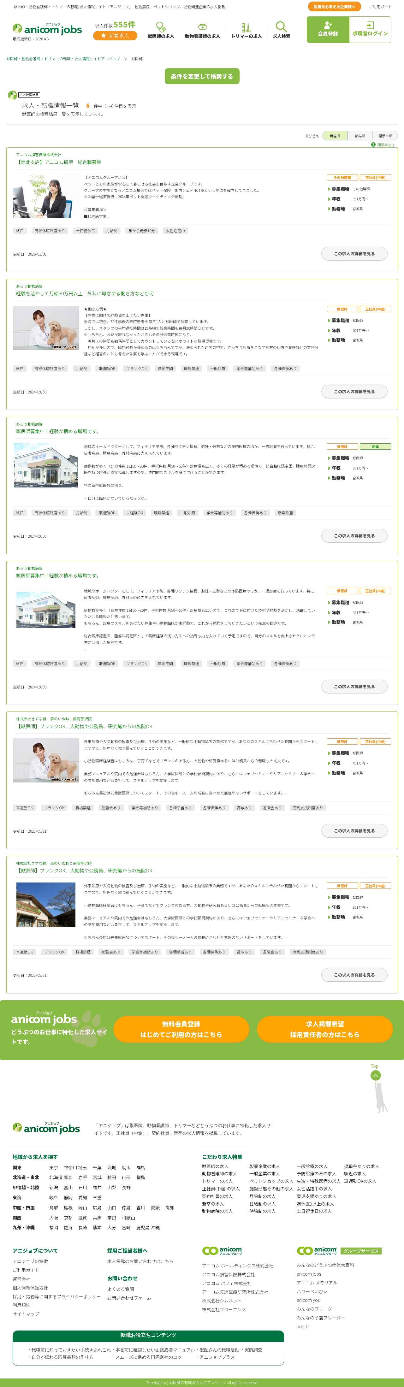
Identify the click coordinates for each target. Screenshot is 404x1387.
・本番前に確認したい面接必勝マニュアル (153, 1350)
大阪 (53, 1217)
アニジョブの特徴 (30, 1261)
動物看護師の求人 (219, 1173)
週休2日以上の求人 (315, 1204)
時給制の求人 (262, 1211)
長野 (126, 1187)
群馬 (140, 1167)
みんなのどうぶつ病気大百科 (325, 1265)
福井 (97, 1187)
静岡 (68, 1197)
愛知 (82, 1197)
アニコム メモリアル (317, 1282)
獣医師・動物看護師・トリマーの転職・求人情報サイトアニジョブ (63, 58)
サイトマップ (26, 1314)
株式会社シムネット (222, 1300)
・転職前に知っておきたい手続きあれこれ (69, 1350)
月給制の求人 (262, 1196)
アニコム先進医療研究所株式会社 (235, 1292)
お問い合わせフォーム (129, 1298)
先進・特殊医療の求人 (319, 1181)
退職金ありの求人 (361, 1166)
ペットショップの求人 (271, 1181)
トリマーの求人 (217, 1181)
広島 (97, 1207)
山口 (111, 1207)
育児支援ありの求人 (316, 1196)
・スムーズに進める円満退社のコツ (146, 1357)
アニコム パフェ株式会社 (227, 1283)
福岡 (53, 1227)
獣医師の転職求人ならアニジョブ (197, 1382)
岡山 (82, 1207)
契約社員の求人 (217, 1196)
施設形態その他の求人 (271, 1188)
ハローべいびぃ (312, 1291)
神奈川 (70, 1167)
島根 (68, 1207)
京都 (68, 1217)
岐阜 (53, 1197)
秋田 (111, 1177)
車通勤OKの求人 (360, 1181)
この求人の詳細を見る (354, 254)
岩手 (82, 1177)
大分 (111, 1227)
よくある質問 (120, 1289)
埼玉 (82, 1167)
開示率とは (386, 145)
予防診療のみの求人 (316, 1173)
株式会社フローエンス (224, 1309)
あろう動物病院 (202, 290)
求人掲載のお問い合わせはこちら (140, 1261)
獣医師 (342, 308)
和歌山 (128, 1217)
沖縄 (155, 1227)
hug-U (303, 1326)
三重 (97, 1197)
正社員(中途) (375, 177)
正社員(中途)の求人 (221, 1188)
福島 (140, 1177)
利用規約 (21, 1305)
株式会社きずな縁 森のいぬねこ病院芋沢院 (202, 723)
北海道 (55, 1177)
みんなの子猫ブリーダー (321, 1317)
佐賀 (68, 1227)
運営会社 (21, 1279)
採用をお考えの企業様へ (334, 6)
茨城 (111, 1167)
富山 (68, 1187)
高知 (169, 1207)
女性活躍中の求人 (314, 1188)
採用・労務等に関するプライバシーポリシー (57, 1296)
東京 (53, 1167)
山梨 (111, 1187)
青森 (68, 1177)
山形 (126, 1177)
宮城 (97, 1177)
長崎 (82, 1227)
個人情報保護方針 (30, 1287)
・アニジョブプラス (215, 1357)
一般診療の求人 (312, 1166)
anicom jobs (309, 1274)
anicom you (308, 1300)
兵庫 (97, 1217)
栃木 (126, 1167)
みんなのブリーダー (316, 1309)
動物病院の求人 (217, 1211)
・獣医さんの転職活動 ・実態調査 (229, 1350)
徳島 (126, 1207)
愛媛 (155, 1207)
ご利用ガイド (380, 6)
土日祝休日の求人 (314, 1211)
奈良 (111, 1217)
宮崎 (126, 1227)
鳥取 (53, 1207)
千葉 (97, 1167)
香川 (140, 1207)
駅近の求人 (355, 1173)
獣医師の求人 (215, 1166)
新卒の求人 (213, 1204)
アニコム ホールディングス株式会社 (237, 1265)
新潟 (53, 1187)
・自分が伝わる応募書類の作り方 (60, 1357)
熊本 (97, 1227)
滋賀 (82, 1217)
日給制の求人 (262, 1204)
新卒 (375, 446)
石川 (82, 1187)
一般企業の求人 (264, 1173)
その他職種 (342, 177)
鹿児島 (143, 1227)
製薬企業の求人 (264, 1166)
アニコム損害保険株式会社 (202, 159)
